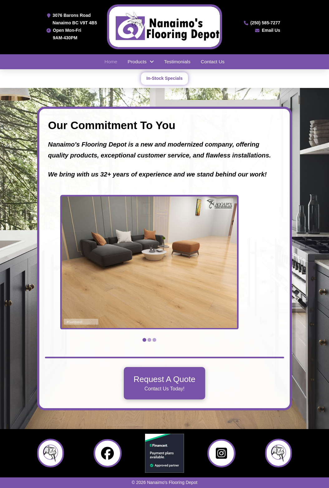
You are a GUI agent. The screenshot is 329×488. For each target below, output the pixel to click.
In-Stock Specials (165, 78)
